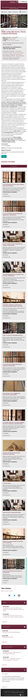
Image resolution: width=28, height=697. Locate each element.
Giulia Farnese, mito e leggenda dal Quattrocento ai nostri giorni (11, 394)
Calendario (14, 12)
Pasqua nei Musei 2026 (7, 637)
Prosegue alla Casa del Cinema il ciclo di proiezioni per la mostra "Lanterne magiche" (13, 616)
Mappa (24, 12)
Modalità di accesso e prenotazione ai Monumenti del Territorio (12, 653)
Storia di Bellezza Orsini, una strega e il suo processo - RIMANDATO (13, 275)
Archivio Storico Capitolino (13, 40)
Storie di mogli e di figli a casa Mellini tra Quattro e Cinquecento (12, 244)
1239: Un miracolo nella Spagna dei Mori (13, 335)
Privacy (22, 695)
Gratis (3, 156)
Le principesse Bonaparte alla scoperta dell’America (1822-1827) (12, 365)
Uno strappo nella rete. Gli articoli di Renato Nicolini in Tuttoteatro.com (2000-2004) (13, 423)
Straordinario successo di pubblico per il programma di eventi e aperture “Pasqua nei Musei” (13, 609)
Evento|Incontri (11, 39)
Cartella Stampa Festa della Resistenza (11, 632)
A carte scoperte (7, 483)
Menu (5, 12)
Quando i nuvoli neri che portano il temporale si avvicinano (11, 453)
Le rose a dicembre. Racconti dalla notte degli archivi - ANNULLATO (13, 214)
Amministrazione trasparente (17, 692)
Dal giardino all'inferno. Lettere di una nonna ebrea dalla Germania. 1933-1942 (12, 305)
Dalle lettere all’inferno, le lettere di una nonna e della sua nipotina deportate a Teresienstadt (13, 53)
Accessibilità (5, 673)
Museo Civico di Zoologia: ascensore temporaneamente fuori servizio (11, 659)
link (26, 197)
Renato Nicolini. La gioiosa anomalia (12, 512)
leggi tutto (5, 621)
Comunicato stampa (7, 591)
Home (2, 30)
